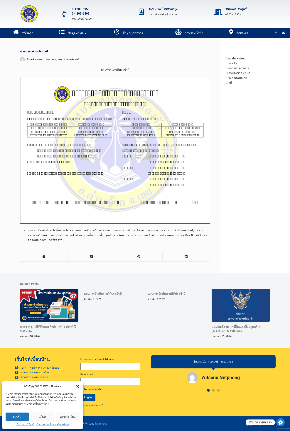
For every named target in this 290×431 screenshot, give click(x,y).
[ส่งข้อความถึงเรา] (280, 422)
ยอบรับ (17, 416)
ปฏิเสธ (42, 416)
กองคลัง (70, 59)
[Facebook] (44, 257)
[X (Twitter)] (91, 257)
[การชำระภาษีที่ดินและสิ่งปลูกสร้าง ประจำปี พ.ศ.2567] (49, 305)
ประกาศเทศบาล (236, 78)
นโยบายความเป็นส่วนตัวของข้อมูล (52, 424)
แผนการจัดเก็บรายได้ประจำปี (103, 294)
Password (86, 374)
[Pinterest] (139, 257)
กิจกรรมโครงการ (237, 68)
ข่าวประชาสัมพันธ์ (238, 73)
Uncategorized (235, 58)
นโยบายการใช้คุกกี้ (25, 424)
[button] (78, 386)
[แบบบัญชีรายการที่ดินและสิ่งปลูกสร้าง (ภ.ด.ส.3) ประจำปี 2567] (241, 305)
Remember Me (91, 389)
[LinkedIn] (186, 257)
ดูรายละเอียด (68, 416)
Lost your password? (92, 404)
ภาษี (77, 59)
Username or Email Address (97, 359)
